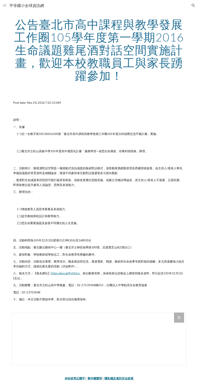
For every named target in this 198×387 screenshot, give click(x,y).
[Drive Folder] (99, 339)
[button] (4, 5)
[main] (99, 49)
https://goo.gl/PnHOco (65, 273)
